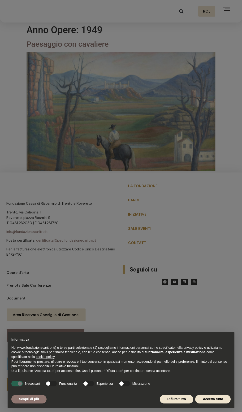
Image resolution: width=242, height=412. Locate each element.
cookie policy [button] (45, 357)
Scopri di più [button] (29, 399)
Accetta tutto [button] (213, 399)
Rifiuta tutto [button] (176, 399)
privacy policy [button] (193, 347)
